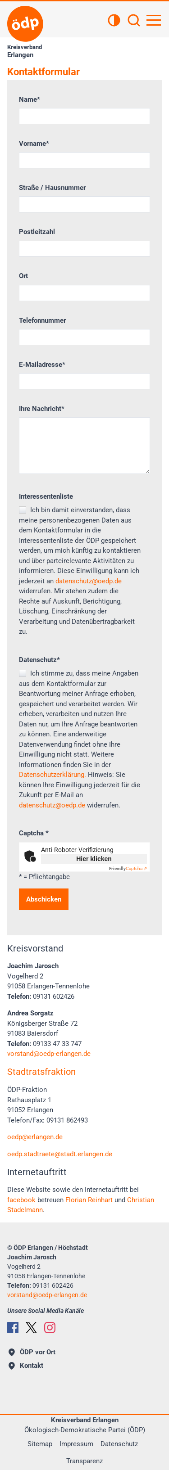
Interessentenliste (46, 496)
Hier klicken (94, 858)
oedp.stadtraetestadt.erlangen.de (59, 1154)
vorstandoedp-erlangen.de (49, 1054)
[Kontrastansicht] (114, 21)
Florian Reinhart (89, 1200)
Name (29, 99)
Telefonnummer (42, 320)
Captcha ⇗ (128, 868)
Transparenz (84, 1461)
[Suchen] (134, 21)
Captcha (34, 833)
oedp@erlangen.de (35, 1137)
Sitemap (39, 1444)
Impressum (76, 1444)
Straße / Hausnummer (52, 188)
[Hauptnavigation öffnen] (154, 20)
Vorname (34, 144)
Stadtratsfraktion (41, 1071)
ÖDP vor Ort (32, 1352)
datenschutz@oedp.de (88, 581)
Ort (23, 276)
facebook (21, 1200)
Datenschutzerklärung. (52, 775)
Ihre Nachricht (41, 409)
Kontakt (26, 1366)
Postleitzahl (37, 232)
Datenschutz (39, 660)
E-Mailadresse (42, 365)
